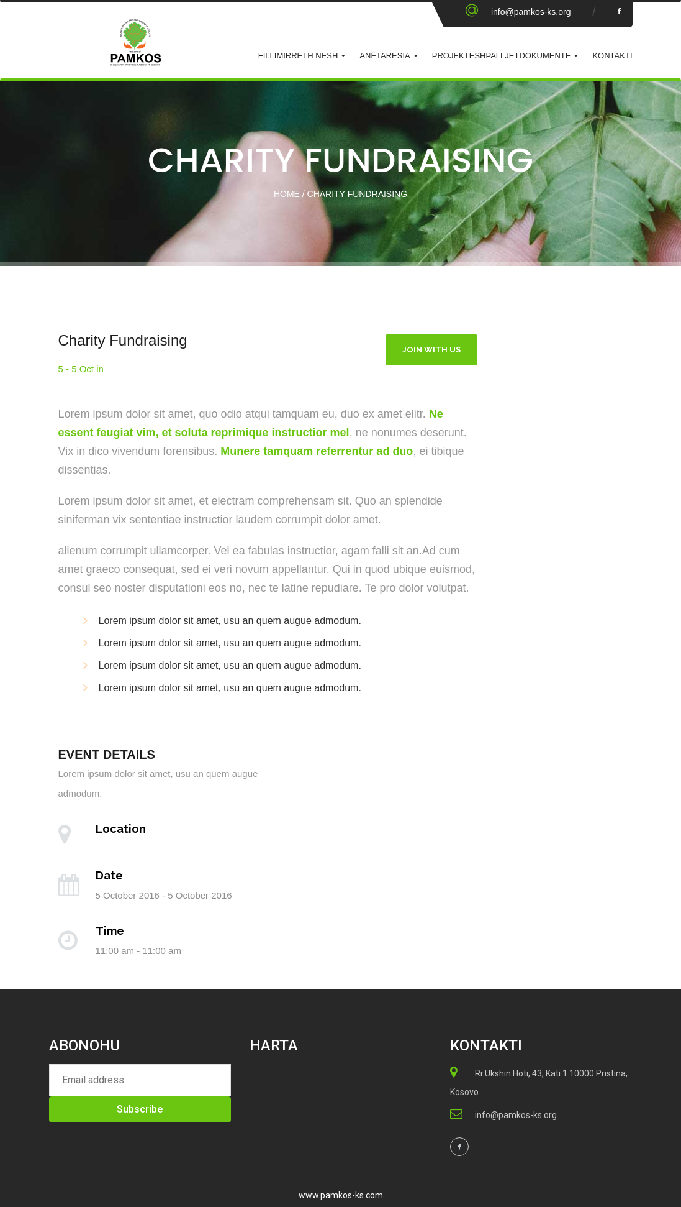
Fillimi (272, 55)
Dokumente (545, 55)
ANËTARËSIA (384, 55)
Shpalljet (496, 55)
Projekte (453, 55)
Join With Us (431, 349)
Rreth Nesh (312, 55)
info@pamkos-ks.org (531, 12)
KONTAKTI (612, 55)
